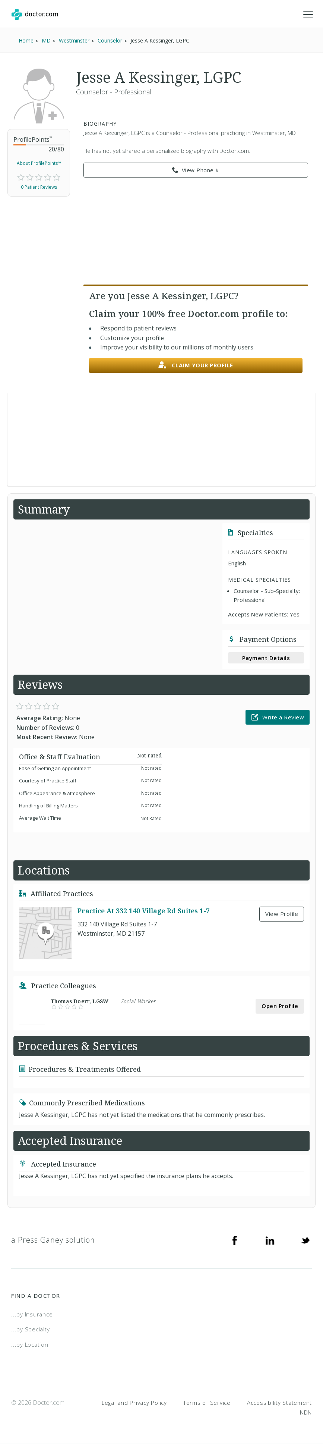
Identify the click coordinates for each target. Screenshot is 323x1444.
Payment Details (266, 658)
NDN (306, 1412)
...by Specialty (30, 1329)
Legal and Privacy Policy (134, 1403)
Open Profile (280, 1006)
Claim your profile (195, 365)
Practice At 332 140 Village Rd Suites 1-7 (143, 910)
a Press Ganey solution (53, 1240)
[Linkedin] (270, 1240)
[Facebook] (234, 1240)
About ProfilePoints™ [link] (39, 163)
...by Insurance (32, 1314)
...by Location (29, 1344)
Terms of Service (207, 1403)
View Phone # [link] (195, 170)
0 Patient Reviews (39, 187)
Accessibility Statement (279, 1403)
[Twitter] (305, 1240)
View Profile (281, 914)
